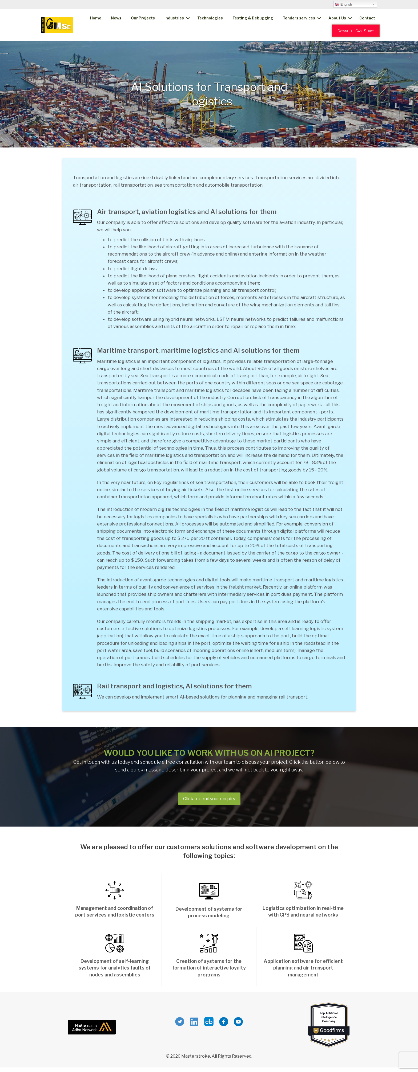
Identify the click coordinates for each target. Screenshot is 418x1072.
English (343, 4)
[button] (209, 798)
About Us (337, 18)
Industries (174, 18)
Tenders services (299, 18)
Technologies (210, 18)
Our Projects (143, 18)
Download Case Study (355, 30)
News (116, 18)
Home (95, 18)
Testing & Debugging (252, 18)
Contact (367, 18)
